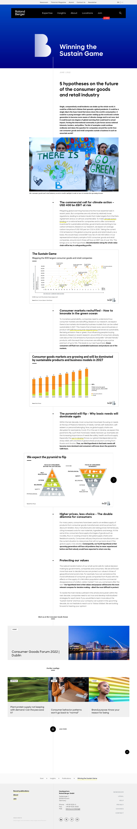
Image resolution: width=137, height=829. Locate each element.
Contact (120, 813)
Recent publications (21, 791)
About (15, 795)
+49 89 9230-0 (71, 805)
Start (42, 778)
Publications (66, 778)
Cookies (120, 809)
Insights (53, 778)
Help (121, 800)
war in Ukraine (78, 438)
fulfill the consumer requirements (83, 330)
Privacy (120, 805)
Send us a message (73, 809)
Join (14, 799)
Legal (121, 796)
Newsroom (119, 792)
